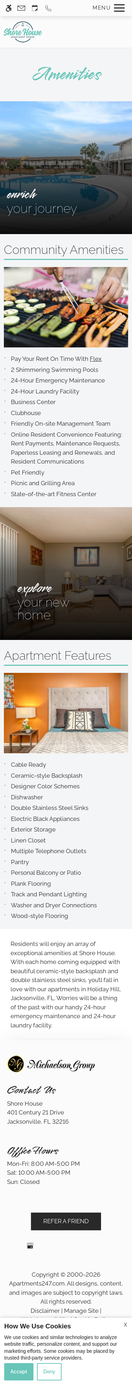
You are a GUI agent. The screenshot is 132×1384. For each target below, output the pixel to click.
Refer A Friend (66, 1221)
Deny (49, 1371)
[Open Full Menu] (107, 8)
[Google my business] (30, 1248)
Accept (19, 1371)
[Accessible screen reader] (8, 8)
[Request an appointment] (35, 8)
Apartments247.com (37, 1283)
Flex (96, 358)
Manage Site (81, 1310)
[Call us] (48, 8)
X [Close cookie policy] (125, 1325)
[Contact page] (21, 8)
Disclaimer (45, 1310)
